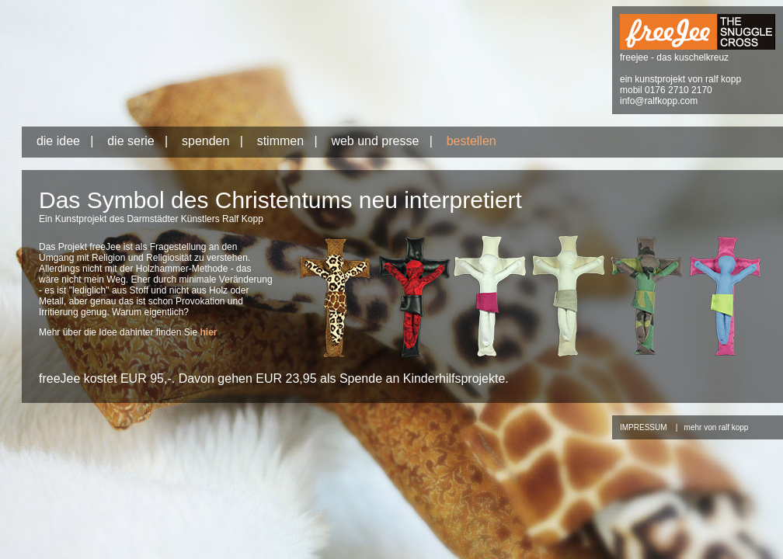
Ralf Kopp (242, 219)
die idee (58, 141)
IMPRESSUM (643, 427)
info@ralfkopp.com (659, 100)
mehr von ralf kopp (716, 427)
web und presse (375, 141)
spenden (205, 141)
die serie (130, 141)
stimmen (280, 141)
